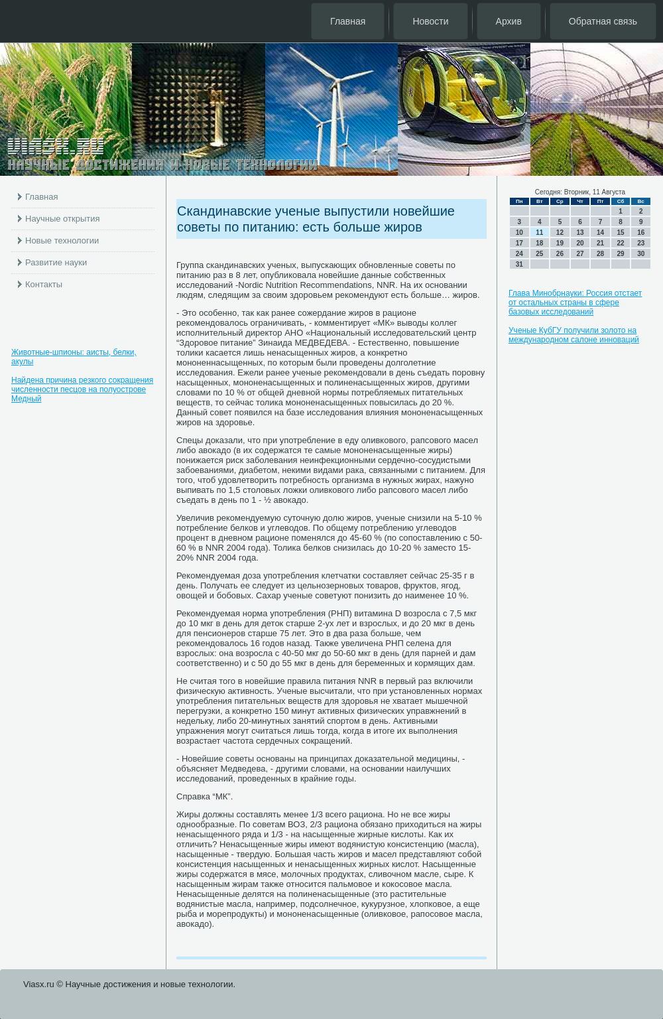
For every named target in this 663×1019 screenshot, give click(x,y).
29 (621, 253)
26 (560, 253)
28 (600, 253)
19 (560, 243)
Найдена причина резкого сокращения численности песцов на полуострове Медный (82, 389)
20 (579, 243)
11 (539, 232)
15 (621, 232)
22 (621, 243)
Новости (430, 21)
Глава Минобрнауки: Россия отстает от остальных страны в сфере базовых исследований (575, 302)
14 (600, 232)
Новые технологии (62, 240)
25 (539, 253)
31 (519, 264)
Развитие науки (56, 262)
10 (519, 232)
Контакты (43, 284)
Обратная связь (603, 21)
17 (519, 243)
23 (640, 243)
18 (539, 243)
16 (640, 232)
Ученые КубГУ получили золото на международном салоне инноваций (574, 335)
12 (560, 232)
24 (519, 253)
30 (640, 253)
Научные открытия (62, 219)
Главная (347, 21)
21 (600, 243)
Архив (509, 21)
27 (579, 253)
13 (579, 232)
